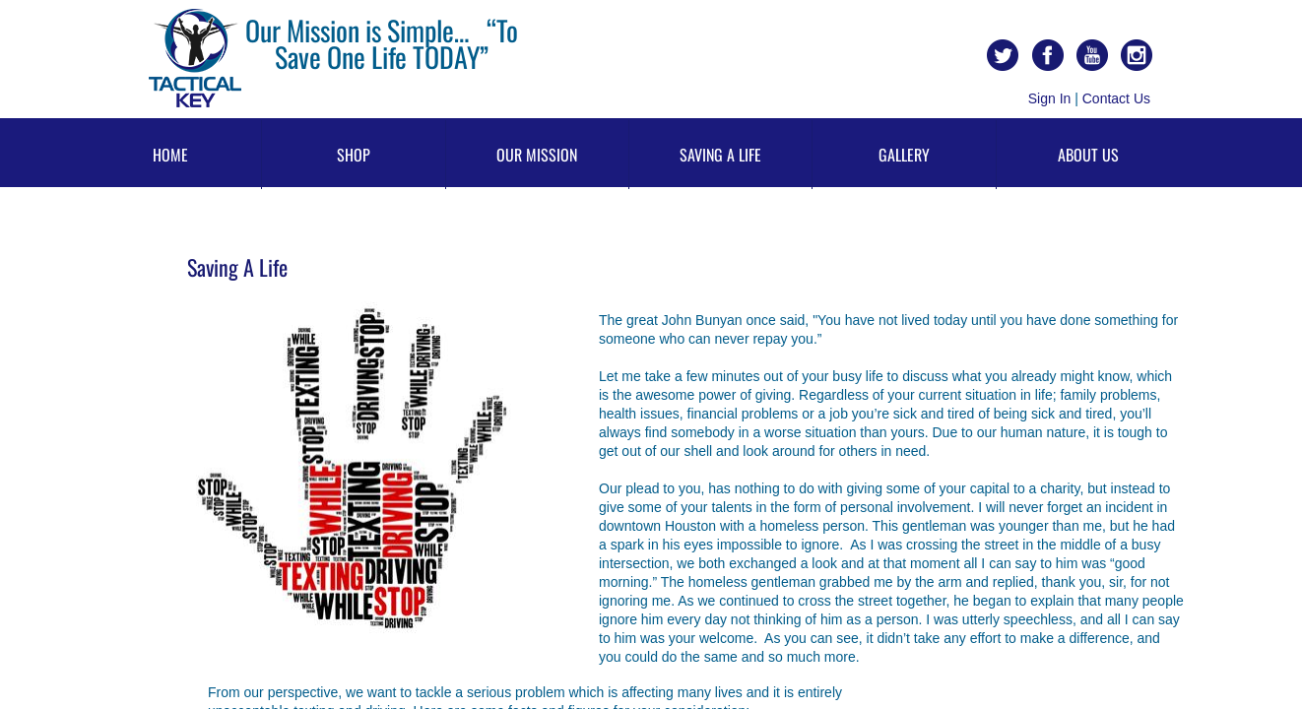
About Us (1088, 154)
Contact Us (1116, 98)
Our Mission (536, 154)
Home (170, 154)
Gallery (904, 154)
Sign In (1050, 98)
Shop (353, 154)
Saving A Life (720, 154)
